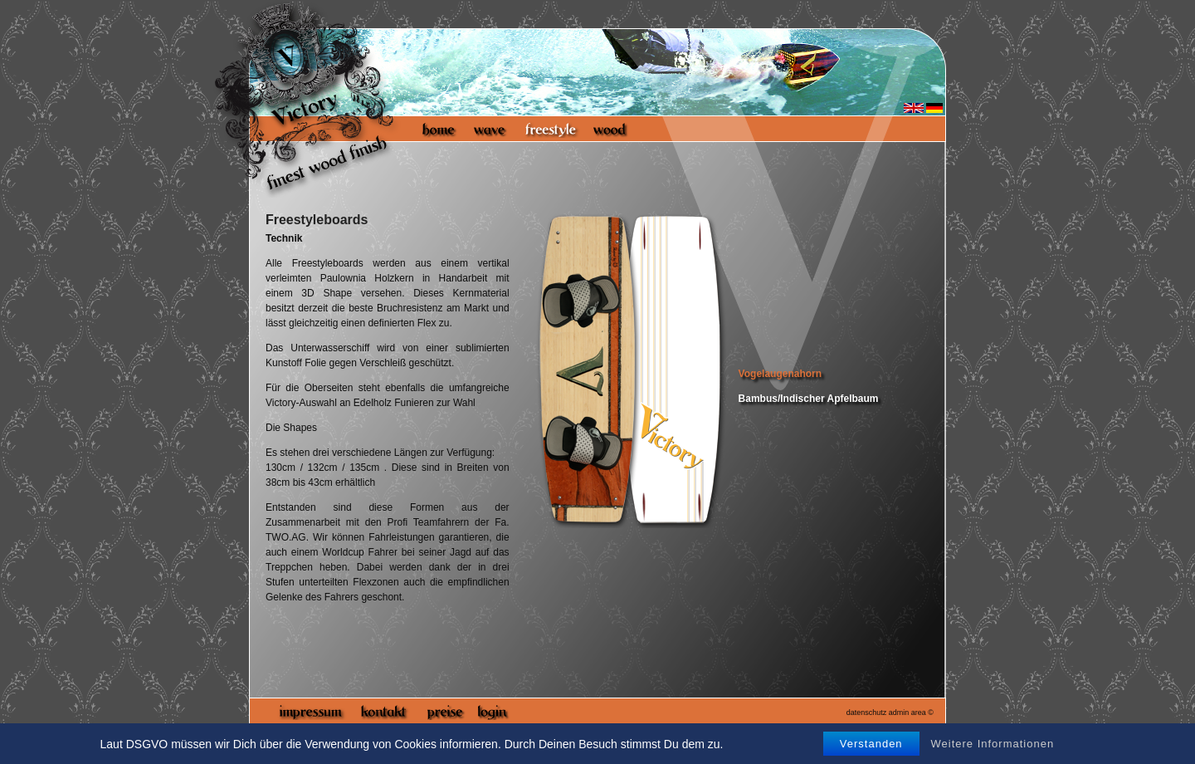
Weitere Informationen (993, 743)
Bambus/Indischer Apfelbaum (809, 398)
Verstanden (871, 743)
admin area (907, 712)
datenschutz (866, 712)
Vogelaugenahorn (780, 374)
